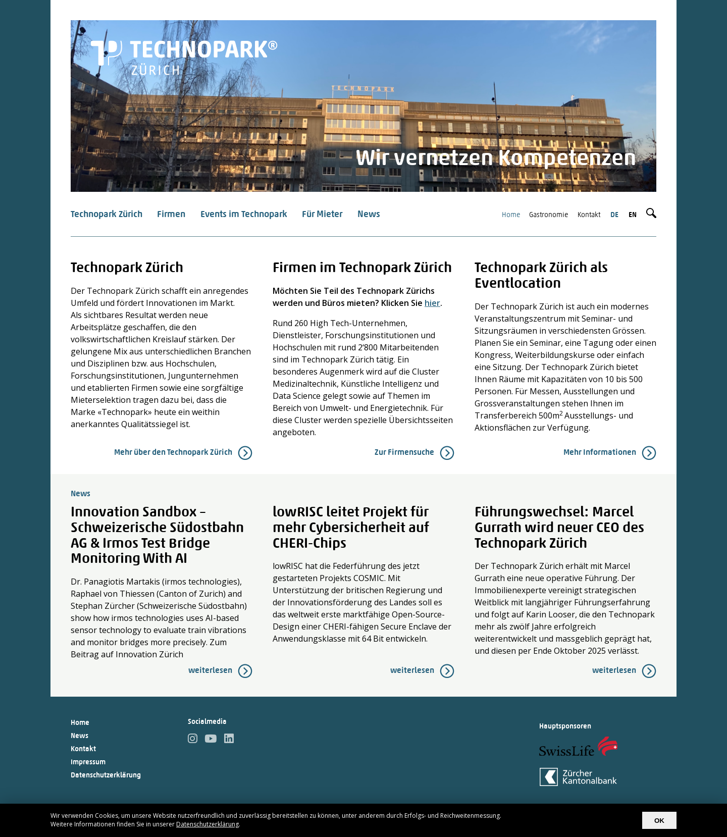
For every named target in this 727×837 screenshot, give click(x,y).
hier (432, 302)
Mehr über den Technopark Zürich (173, 453)
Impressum (88, 762)
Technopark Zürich (106, 215)
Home (511, 215)
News (368, 215)
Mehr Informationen (599, 453)
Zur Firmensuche (404, 453)
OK (659, 820)
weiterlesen (210, 671)
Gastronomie (548, 215)
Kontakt (589, 215)
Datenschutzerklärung (106, 775)
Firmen (171, 215)
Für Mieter (322, 215)
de (614, 215)
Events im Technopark (243, 215)
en (633, 215)
